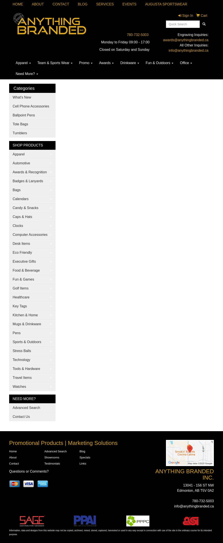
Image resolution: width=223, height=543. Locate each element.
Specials (84, 457)
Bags (16, 190)
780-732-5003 (138, 35)
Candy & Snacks (25, 208)
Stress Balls (22, 351)
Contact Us (21, 417)
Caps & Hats (22, 217)
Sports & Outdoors (27, 342)
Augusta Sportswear (166, 4)
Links (82, 463)
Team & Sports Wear (55, 63)
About (38, 4)
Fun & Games (23, 279)
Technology (21, 360)
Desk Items (21, 243)
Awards (106, 63)
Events (129, 4)
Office (186, 63)
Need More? (27, 74)
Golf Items (21, 288)
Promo (86, 63)
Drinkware (129, 63)
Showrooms (51, 457)
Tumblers (20, 133)
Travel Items (22, 378)
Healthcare (21, 297)
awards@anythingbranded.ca (185, 40)
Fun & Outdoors (159, 63)
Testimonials (52, 463)
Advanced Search (26, 408)
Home (18, 4)
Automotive (21, 163)
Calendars (21, 199)
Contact (60, 4)
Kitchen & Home (25, 315)
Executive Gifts (24, 261)
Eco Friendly (22, 252)
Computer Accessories (30, 235)
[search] (204, 24)
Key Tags (20, 306)
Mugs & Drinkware (27, 324)
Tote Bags (20, 124)
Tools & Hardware (26, 369)
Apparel (23, 63)
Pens (16, 333)
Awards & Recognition (30, 172)
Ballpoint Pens (24, 115)
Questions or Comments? (29, 471)
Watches (19, 386)
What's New (22, 97)
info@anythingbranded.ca (188, 50)
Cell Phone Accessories (31, 106)
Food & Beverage (26, 270)
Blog (82, 4)
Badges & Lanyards (28, 181)
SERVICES (105, 4)
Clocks (18, 226)
